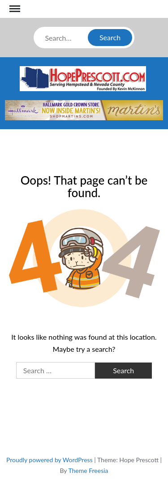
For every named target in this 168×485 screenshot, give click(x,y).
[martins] (84, 109)
